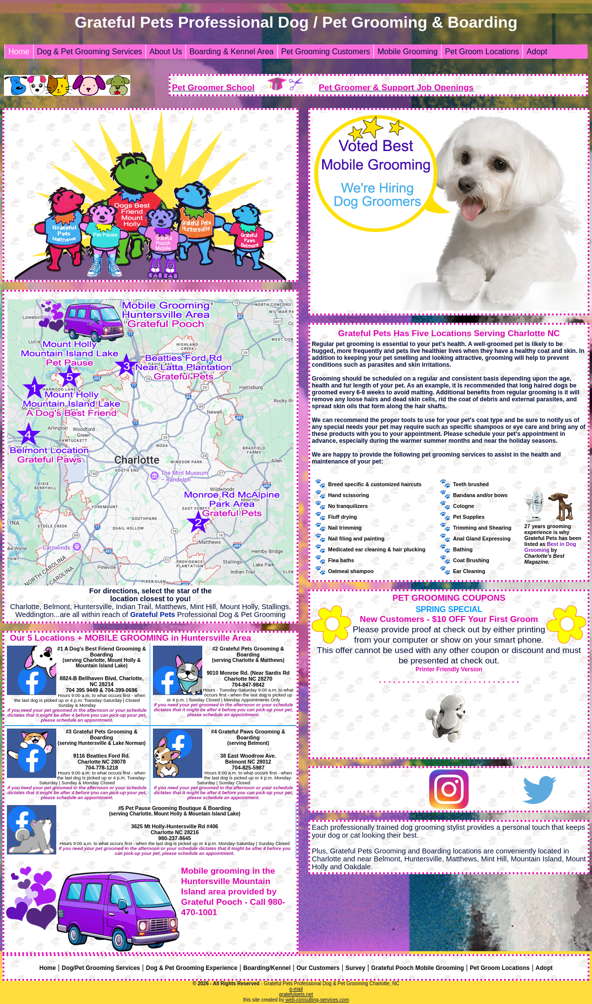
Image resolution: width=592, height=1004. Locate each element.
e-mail (295, 989)
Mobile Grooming (407, 51)
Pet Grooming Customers (325, 51)
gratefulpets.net (296, 994)
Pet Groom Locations (482, 51)
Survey (355, 968)
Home (19, 51)
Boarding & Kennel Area (231, 51)
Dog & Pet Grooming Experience (191, 968)
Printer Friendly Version (448, 669)
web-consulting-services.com (316, 1000)
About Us (165, 51)
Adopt (536, 51)
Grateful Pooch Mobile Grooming (417, 968)
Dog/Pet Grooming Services (101, 968)
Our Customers (317, 968)
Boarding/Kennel (267, 968)
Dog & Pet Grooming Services (89, 51)
